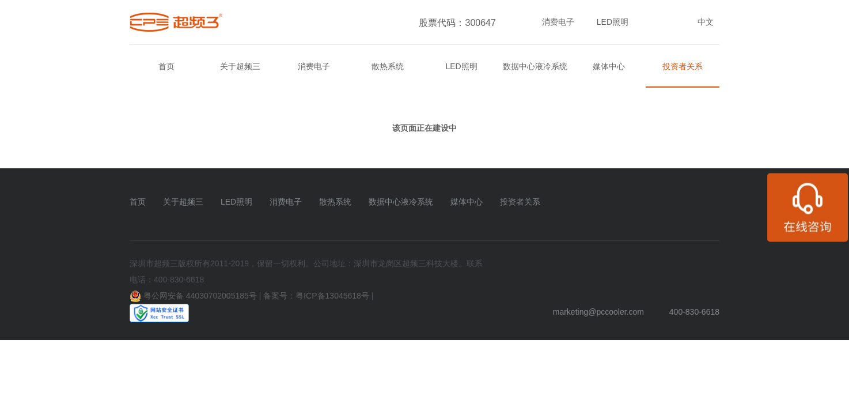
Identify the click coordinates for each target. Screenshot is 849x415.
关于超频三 (240, 66)
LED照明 (612, 22)
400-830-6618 (694, 311)
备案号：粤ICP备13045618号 (316, 295)
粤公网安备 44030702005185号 (200, 295)
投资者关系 (682, 66)
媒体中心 (609, 66)
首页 (166, 66)
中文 (706, 22)
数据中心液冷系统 (535, 66)
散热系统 (388, 66)
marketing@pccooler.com (598, 311)
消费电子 (558, 22)
